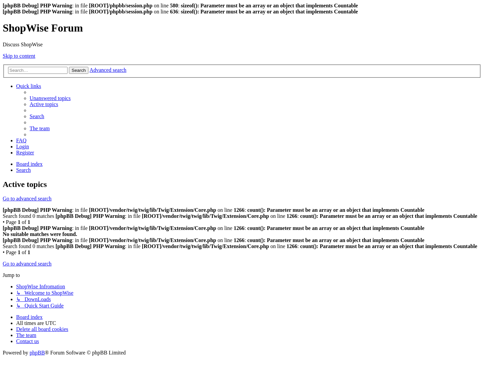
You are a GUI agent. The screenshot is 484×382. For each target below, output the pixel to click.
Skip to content (19, 56)
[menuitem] (50, 98)
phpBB (37, 352)
